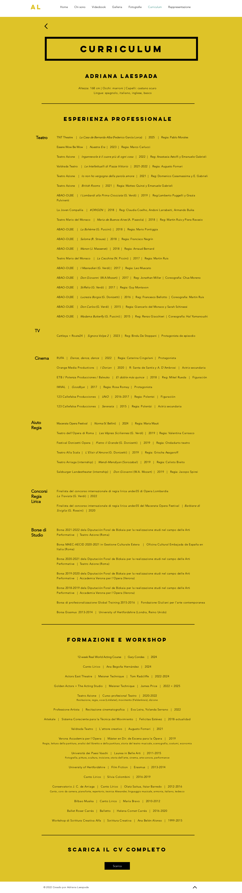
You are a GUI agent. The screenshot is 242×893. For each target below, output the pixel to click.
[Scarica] (117, 866)
